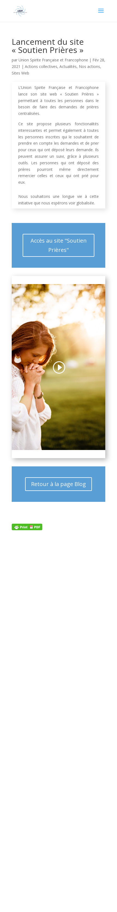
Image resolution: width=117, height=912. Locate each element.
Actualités (68, 66)
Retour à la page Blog (58, 484)
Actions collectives (41, 66)
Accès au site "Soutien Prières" (59, 245)
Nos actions (89, 66)
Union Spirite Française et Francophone (53, 59)
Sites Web (20, 73)
